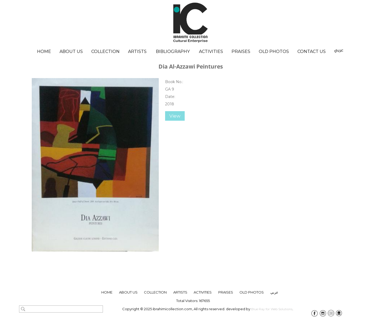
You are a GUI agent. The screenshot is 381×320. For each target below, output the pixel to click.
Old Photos (274, 51)
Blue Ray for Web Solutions (271, 309)
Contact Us (311, 51)
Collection (105, 51)
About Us (71, 51)
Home (44, 51)
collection (155, 292)
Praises (241, 51)
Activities (211, 51)
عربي (338, 50)
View (174, 116)
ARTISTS (180, 292)
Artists (137, 51)
